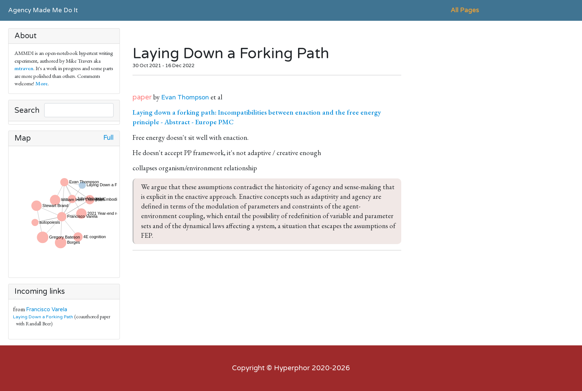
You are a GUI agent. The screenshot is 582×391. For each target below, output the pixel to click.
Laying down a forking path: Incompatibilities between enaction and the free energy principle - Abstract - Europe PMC (257, 117)
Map (22, 138)
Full (108, 138)
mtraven (23, 68)
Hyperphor (292, 368)
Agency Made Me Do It (43, 10)
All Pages (465, 10)
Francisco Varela (46, 309)
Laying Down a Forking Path (43, 316)
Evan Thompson (185, 97)
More (41, 83)
